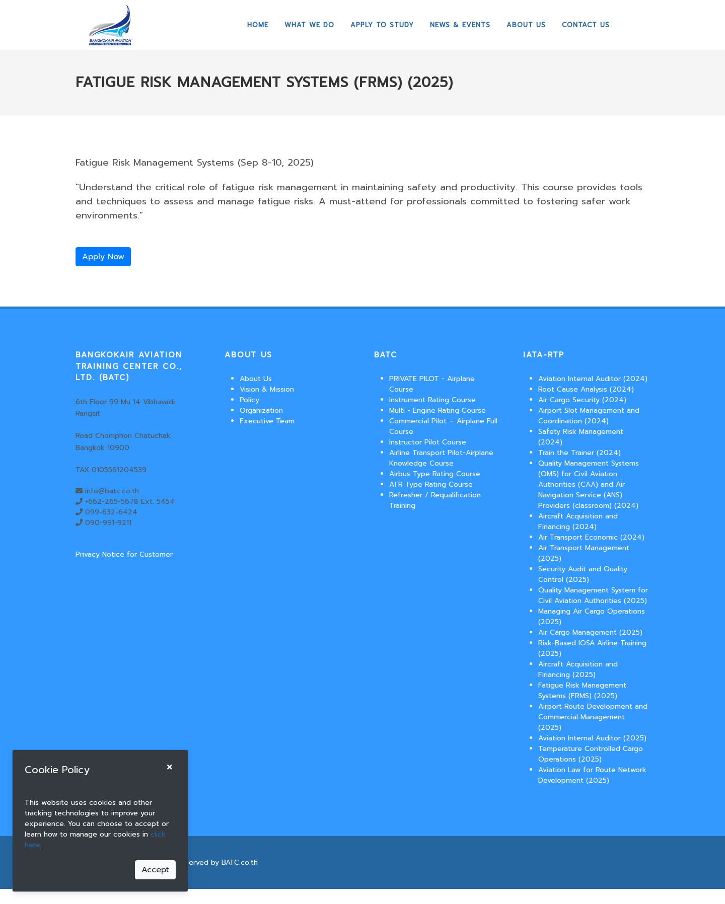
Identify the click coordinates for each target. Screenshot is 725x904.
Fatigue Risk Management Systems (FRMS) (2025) (582, 690)
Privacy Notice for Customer (124, 554)
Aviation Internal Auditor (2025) (592, 738)
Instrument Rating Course (432, 400)
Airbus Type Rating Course (434, 474)
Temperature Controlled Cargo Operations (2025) (590, 754)
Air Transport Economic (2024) (591, 537)
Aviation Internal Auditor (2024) (592, 378)
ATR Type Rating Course (431, 484)
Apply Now (103, 257)
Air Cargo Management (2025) (590, 632)
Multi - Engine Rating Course (437, 410)
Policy (249, 400)
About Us (256, 378)
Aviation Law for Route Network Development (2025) (592, 775)
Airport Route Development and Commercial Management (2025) (592, 717)
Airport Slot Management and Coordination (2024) (588, 415)
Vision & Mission (267, 389)
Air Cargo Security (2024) (582, 400)
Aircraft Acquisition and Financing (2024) (578, 521)
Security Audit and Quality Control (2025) (582, 574)
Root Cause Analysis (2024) (586, 389)
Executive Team (267, 421)
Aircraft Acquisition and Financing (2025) (578, 669)
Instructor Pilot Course (427, 442)
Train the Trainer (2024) (579, 452)
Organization (261, 410)
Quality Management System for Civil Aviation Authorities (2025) (593, 595)
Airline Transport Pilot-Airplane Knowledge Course (441, 458)
